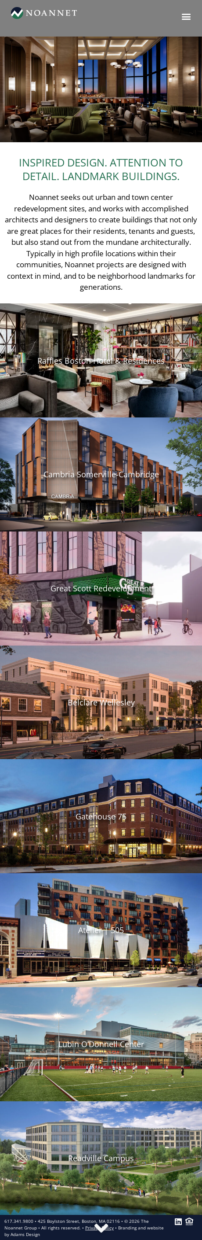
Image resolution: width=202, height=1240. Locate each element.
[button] (186, 16)
